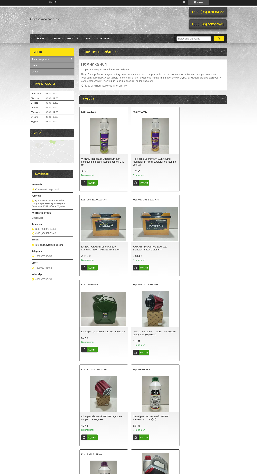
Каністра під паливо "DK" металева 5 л (152, 248)
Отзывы (36, 71)
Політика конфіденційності (152, 471)
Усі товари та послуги (152, 452)
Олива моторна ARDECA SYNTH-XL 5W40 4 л (101, 410)
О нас (87, 38)
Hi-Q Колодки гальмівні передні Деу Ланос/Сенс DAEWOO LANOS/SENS (152, 418)
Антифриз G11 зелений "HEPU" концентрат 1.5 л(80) (149, 333)
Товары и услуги (62, 38)
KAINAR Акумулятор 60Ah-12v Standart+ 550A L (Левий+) (98, 248)
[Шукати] (219, 38)
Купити (92, 182)
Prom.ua (144, 468)
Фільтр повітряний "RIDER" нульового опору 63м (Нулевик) (202, 248)
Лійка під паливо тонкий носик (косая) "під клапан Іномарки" (202, 418)
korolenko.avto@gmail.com (49, 245)
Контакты (103, 38)
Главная (39, 38)
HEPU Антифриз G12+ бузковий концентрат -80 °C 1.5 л (199, 333)
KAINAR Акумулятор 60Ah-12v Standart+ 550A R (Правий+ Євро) (200, 160)
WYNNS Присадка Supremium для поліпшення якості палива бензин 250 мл (102, 161)
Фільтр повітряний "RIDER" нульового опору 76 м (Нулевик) (102, 333)
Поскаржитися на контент (126, 471)
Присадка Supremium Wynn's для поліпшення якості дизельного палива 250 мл (152, 161)
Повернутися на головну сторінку (105, 85)
